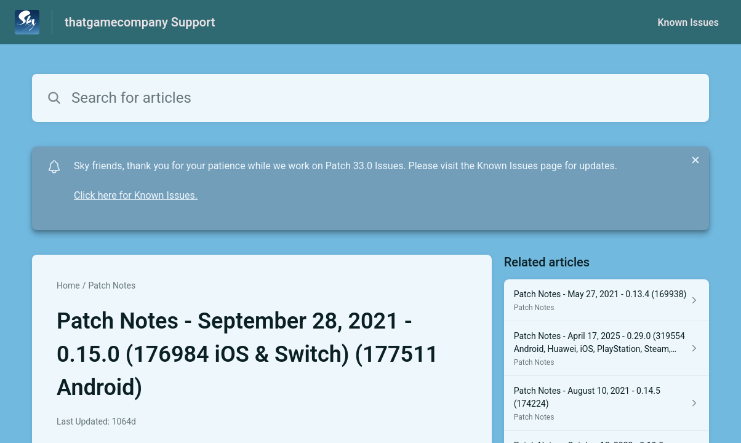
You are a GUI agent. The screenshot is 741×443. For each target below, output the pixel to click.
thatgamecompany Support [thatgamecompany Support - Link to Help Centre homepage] (140, 22)
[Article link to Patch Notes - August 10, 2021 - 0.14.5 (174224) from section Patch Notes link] (606, 403)
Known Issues (688, 22)
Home (68, 285)
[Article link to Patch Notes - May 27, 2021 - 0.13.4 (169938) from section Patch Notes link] (606, 300)
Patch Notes (111, 285)
